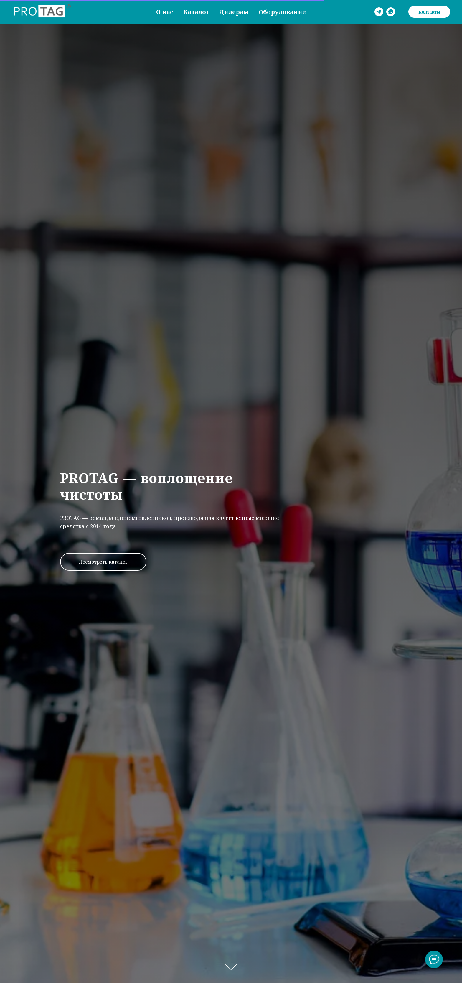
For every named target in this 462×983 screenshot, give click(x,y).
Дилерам (234, 12)
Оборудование (282, 12)
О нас (164, 12)
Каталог (196, 12)
